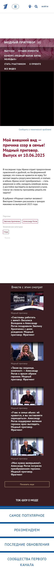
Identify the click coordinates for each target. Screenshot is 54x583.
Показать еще (27, 484)
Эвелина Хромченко (12, 221)
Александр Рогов (30, 221)
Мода (6, 232)
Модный (19, 42)
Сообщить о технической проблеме (35, 129)
